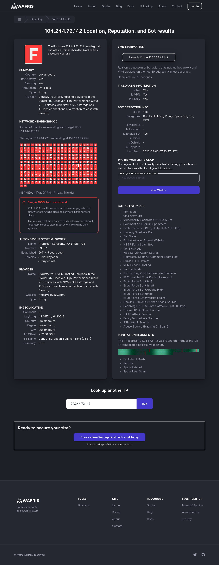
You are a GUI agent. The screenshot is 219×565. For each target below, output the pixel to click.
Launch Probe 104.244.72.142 (148, 57)
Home (78, 6)
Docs (130, 6)
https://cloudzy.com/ (52, 294)
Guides (106, 6)
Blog (119, 6)
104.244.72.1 (42, 138)
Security (187, 519)
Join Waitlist (158, 190)
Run (144, 403)
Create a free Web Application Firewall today (109, 437)
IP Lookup (146, 6)
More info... (165, 168)
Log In (195, 6)
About (162, 6)
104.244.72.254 (79, 138)
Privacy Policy (190, 512)
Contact (177, 6)
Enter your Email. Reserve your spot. (138, 173)
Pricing (91, 6)
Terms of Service (192, 505)
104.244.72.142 (29, 131)
